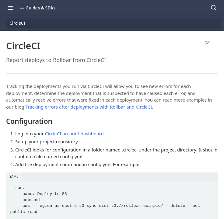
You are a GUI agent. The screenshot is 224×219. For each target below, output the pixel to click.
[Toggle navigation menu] (10, 7)
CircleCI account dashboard (74, 133)
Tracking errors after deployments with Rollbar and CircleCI (89, 107)
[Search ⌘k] (213, 7)
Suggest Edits (207, 42)
